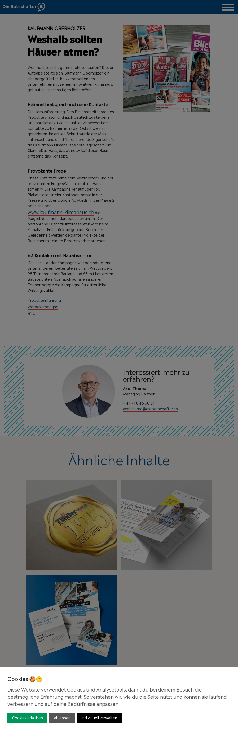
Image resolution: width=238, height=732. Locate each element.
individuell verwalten (99, 717)
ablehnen (62, 717)
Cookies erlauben (27, 717)
